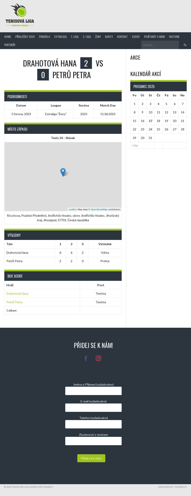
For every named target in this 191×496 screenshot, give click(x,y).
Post (100, 285)
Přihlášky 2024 (25, 36)
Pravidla (44, 36)
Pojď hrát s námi (154, 36)
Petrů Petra (14, 302)
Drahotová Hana (17, 293)
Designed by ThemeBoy (172, 486)
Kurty (109, 36)
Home (7, 36)
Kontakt (122, 36)
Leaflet (72, 209)
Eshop (136, 36)
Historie (174, 36)
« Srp (135, 145)
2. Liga (87, 36)
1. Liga (75, 36)
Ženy (98, 36)
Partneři (9, 44)
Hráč (10, 285)
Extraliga (60, 36)
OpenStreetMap (99, 209)
